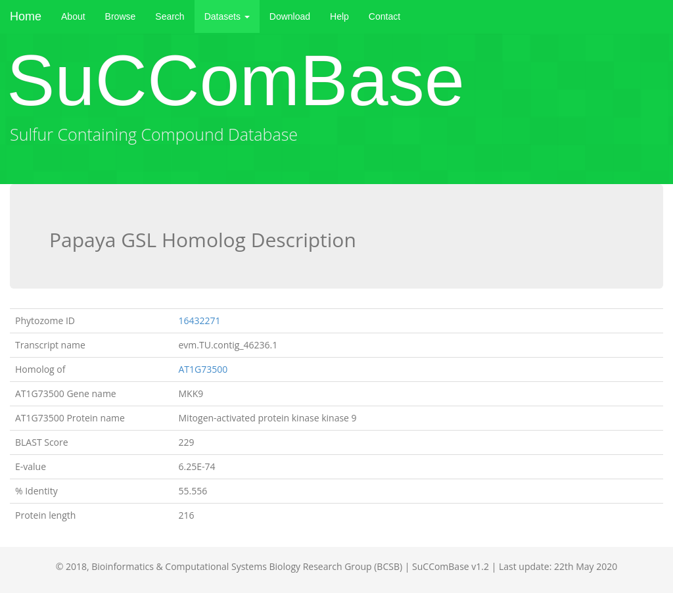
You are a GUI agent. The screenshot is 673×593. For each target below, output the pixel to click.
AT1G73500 (203, 369)
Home (25, 16)
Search (169, 16)
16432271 (200, 320)
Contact (384, 16)
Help (339, 16)
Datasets (227, 16)
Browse (120, 16)
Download (289, 16)
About (73, 16)
